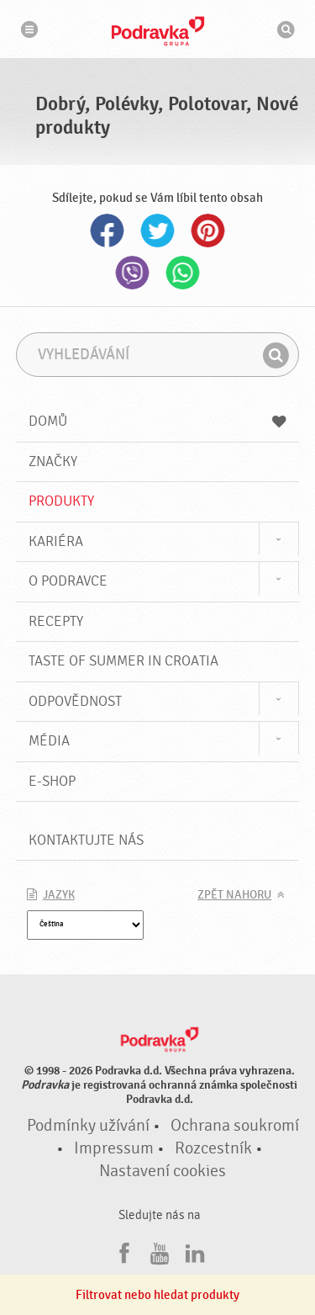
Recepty (56, 621)
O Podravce (68, 581)
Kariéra (56, 541)
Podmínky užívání (88, 1125)
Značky (53, 461)
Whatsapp (183, 272)
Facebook (107, 230)
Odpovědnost (75, 701)
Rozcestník (213, 1148)
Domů (158, 421)
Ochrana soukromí (235, 1125)
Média (49, 741)
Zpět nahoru (234, 895)
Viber (133, 272)
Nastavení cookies (162, 1171)
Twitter (158, 230)
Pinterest (208, 230)
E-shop (52, 781)
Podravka (157, 31)
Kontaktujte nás (86, 840)
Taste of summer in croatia (123, 661)
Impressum (114, 1148)
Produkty (61, 501)
